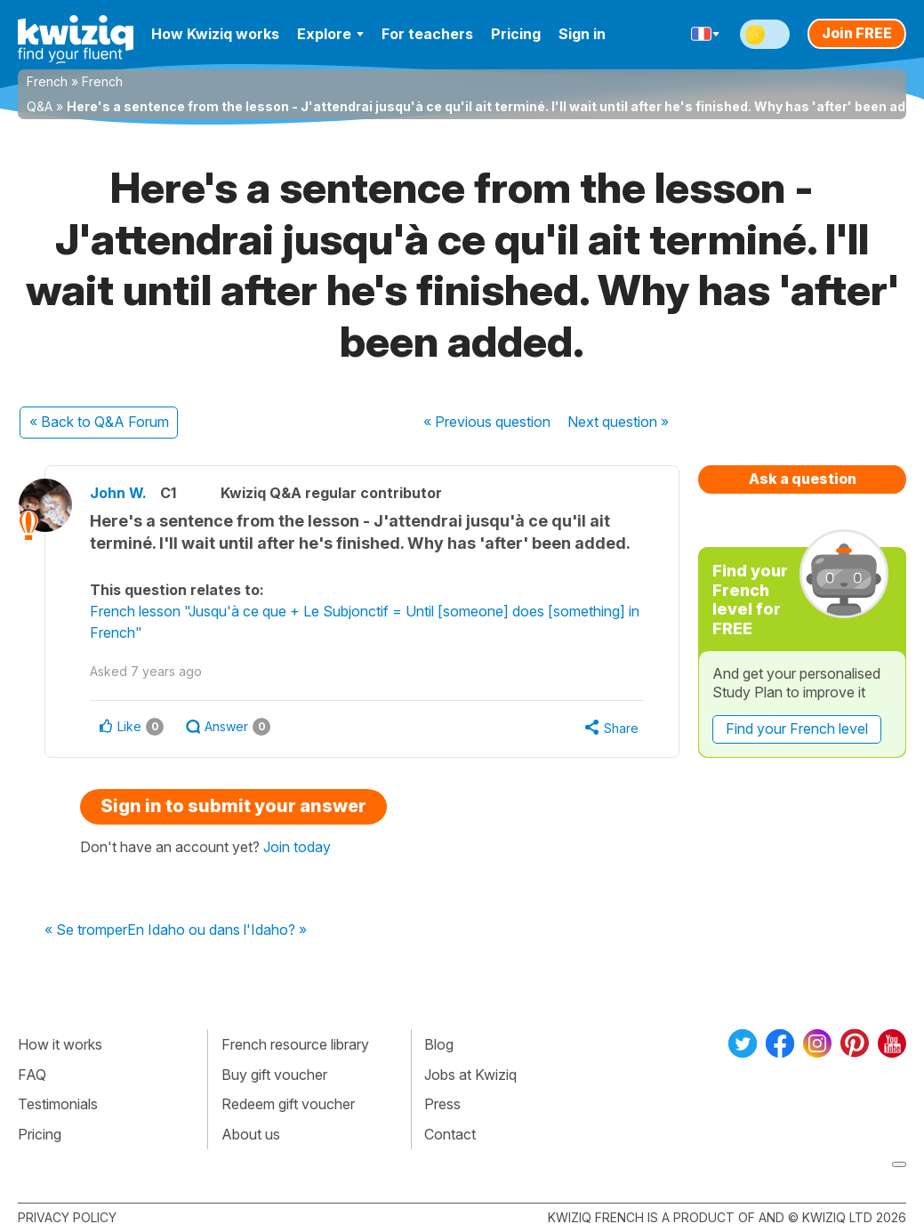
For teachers (427, 34)
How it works (60, 1044)
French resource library (295, 1044)
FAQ (32, 1074)
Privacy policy (67, 1217)
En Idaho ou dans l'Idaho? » (217, 930)
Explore (330, 34)
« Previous (486, 422)
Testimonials (58, 1104)
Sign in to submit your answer (233, 806)
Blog (439, 1044)
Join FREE (857, 33)
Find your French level (797, 728)
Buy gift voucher (274, 1074)
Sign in (582, 34)
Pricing (516, 34)
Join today (297, 847)
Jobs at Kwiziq (470, 1074)
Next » (618, 422)
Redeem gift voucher (288, 1104)
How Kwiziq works (215, 34)
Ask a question (802, 478)
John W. (118, 493)
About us (250, 1134)
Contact (450, 1134)
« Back (99, 422)
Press (442, 1104)
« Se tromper (85, 930)
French (47, 81)
